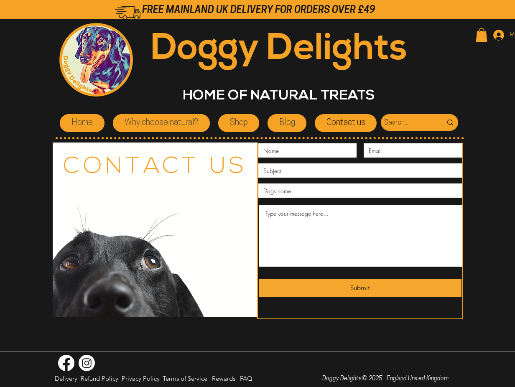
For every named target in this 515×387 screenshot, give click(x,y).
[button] (481, 35)
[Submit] (360, 287)
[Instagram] (87, 363)
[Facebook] (66, 363)
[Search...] (404, 123)
